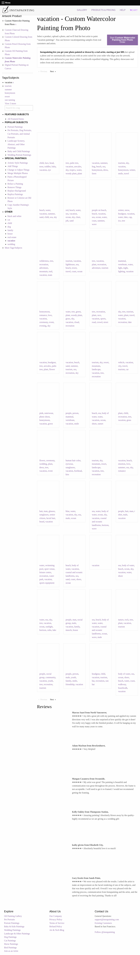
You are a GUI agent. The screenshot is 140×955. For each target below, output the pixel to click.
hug (93, 166)
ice (119, 221)
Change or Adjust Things (18, 170)
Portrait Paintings (15, 127)
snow (127, 210)
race (99, 315)
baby (54, 166)
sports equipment (46, 583)
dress (105, 170)
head (52, 163)
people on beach (99, 210)
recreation (43, 264)
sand (41, 217)
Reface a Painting (15, 184)
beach (98, 166)
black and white (14, 216)
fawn (94, 173)
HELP (123, 10)
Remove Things (14, 187)
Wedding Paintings (12, 930)
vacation (43, 170)
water (79, 170)
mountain (43, 271)
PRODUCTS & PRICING (103, 10)
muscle (69, 630)
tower (74, 268)
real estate (12, 237)
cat (9, 220)
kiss (67, 474)
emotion (121, 464)
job (67, 221)
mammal (122, 261)
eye (49, 170)
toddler (47, 166)
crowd (99, 322)
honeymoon (10, 93)
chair (78, 217)
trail (50, 271)
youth (50, 681)
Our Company (55, 916)
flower (52, 369)
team (50, 275)
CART (134, 10)
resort (7, 96)
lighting (121, 271)
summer (8, 89)
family (10, 230)
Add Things (13, 166)
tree (67, 163)
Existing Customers (103, 923)
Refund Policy (55, 926)
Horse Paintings (11, 944)
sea (103, 166)
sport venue (49, 569)
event (51, 322)
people (69, 413)
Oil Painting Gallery (13, 916)
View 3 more (10, 103)
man (46, 511)
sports (103, 318)
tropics (73, 170)
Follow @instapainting (105, 932)
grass (68, 318)
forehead (78, 471)
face (47, 163)
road (94, 322)
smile (120, 173)
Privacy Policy (55, 919)
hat (93, 681)
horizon (105, 525)
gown (50, 424)
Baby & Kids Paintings (14, 926)
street (105, 322)
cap (130, 217)
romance (43, 315)
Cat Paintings (10, 940)
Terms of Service (56, 923)
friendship (70, 684)
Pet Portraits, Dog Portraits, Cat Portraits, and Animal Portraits (20, 133)
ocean (68, 217)
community (50, 677)
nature (121, 620)
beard (41, 521)
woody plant (71, 173)
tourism (8, 86)
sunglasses (70, 467)
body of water (128, 565)
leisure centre (45, 572)
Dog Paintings (10, 937)
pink (41, 413)
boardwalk (122, 688)
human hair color (73, 460)
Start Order (122, 40)
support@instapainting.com (107, 919)
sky (67, 170)
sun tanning (10, 100)
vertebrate (122, 264)
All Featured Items (16, 119)
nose (41, 166)
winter (132, 170)
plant (80, 173)
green (78, 311)
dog (9, 227)
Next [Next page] (53, 71)
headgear (122, 214)
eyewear (69, 464)
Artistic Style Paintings (18, 163)
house (10, 234)
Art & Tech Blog (56, 930)
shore (94, 424)
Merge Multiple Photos (18, 173)
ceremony (43, 322)
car (127, 369)
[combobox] (19, 108)
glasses (52, 511)
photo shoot (44, 417)
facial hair (50, 518)
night (125, 268)
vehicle (121, 362)
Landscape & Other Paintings (17, 933)
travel (126, 173)
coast (94, 221)
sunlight (49, 626)
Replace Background (17, 191)
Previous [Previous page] (44, 71)
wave (94, 224)
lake (126, 217)
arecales (77, 166)
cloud (76, 322)
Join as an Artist (11, 951)
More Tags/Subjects (13, 248)
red (67, 210)
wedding (11, 244)
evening (42, 326)
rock (127, 620)
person (75, 413)
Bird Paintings (10, 947)
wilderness (44, 261)
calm (49, 630)
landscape (96, 369)
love (50, 315)
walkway (122, 684)
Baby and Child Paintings (19, 151)
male (68, 518)
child (10, 223)
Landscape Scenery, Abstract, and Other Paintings (16, 144)
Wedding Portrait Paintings (19, 155)
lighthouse (70, 264)
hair (41, 511)
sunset (100, 424)
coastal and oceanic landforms (99, 521)
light (120, 268)
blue (67, 511)
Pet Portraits (9, 919)
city (119, 366)
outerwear (48, 413)
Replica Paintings (15, 194)
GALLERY (82, 10)
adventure (43, 268)
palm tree (74, 163)
